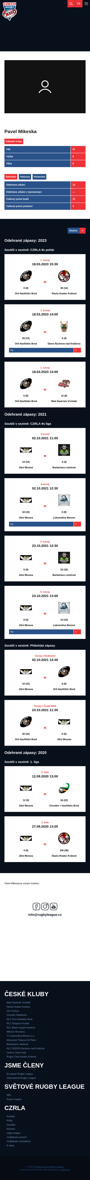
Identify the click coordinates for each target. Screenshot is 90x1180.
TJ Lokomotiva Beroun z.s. (21, 1036)
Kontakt (11, 1116)
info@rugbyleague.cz (45, 915)
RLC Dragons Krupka (18, 1023)
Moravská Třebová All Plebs (21, 1040)
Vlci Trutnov (13, 1011)
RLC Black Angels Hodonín (21, 1027)
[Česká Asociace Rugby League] (9, 11)
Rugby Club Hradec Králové (21, 1056)
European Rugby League (20, 1074)
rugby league (13, 1133)
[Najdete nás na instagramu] (45, 906)
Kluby (10, 1120)
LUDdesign (64, 1170)
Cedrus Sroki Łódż (16, 1052)
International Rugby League (21, 1078)
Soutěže (11, 1125)
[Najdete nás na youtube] (53, 906)
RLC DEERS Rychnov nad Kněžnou (26, 1048)
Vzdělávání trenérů (16, 1137)
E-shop (10, 1145)
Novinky (11, 1129)
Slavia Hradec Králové (18, 1007)
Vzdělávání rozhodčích (19, 1141)
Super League (14, 1099)
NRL (9, 1095)
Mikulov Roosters (16, 1032)
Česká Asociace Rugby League (49, 1167)
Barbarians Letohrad (17, 1044)
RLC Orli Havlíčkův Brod (19, 1019)
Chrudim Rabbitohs (17, 1015)
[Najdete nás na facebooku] (36, 906)
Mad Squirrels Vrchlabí (18, 1002)
